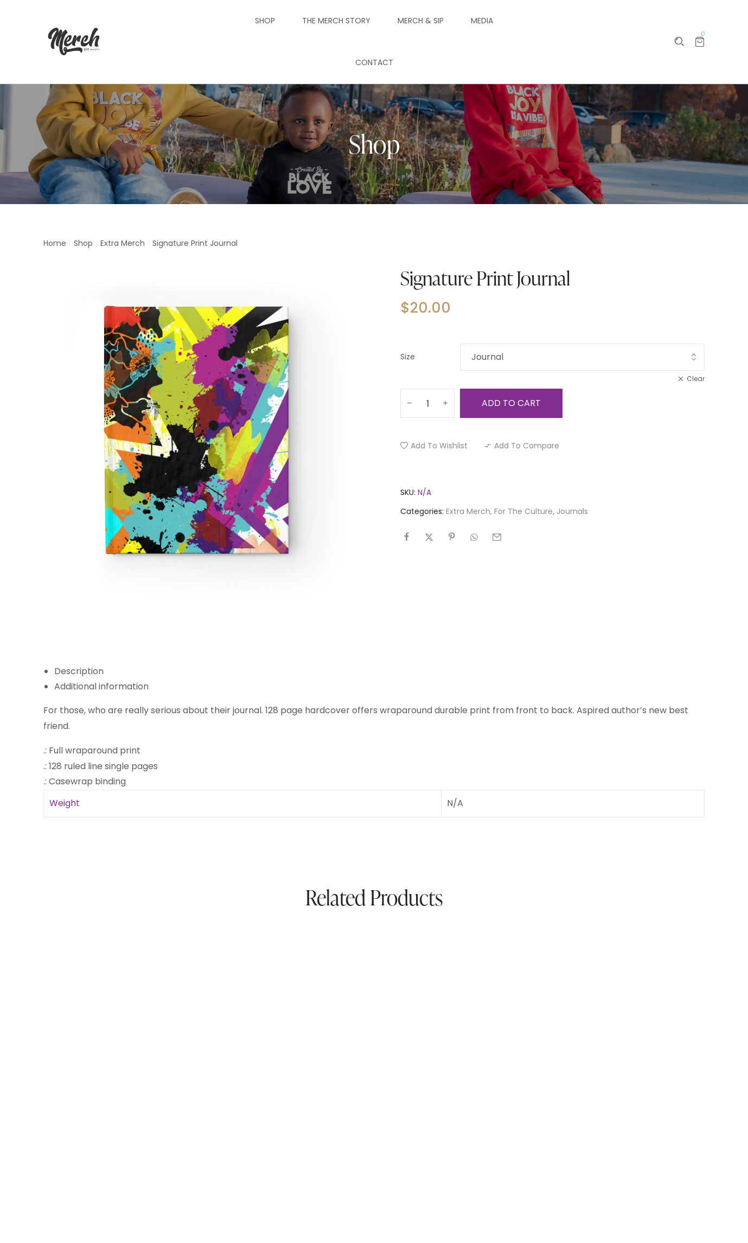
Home (54, 243)
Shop (83, 243)
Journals (572, 511)
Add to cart (511, 403)
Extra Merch (122, 243)
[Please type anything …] (679, 41)
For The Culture (523, 511)
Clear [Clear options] (696, 378)
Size (407, 356)
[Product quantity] (427, 403)
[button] (434, 445)
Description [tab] (79, 671)
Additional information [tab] (101, 686)
